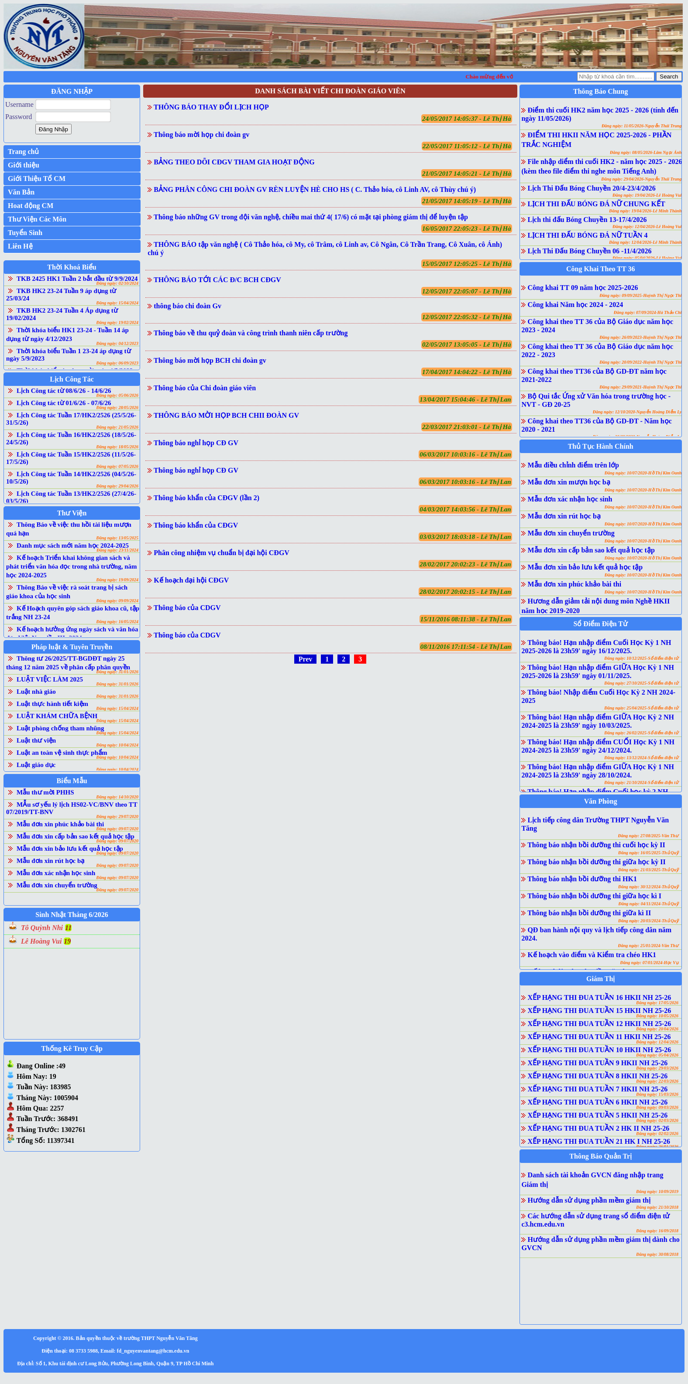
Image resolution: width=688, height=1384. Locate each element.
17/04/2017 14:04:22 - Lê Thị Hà (466, 371)
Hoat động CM (30, 205)
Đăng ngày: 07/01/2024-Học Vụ (649, 962)
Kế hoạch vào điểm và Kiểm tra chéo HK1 (591, 954)
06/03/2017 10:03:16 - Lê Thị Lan (465, 454)
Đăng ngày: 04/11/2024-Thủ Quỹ (648, 903)
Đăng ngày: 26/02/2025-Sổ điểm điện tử (641, 732)
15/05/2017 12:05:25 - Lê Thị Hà (466, 263)
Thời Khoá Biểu (71, 267)
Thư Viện (72, 513)
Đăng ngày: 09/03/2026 (657, 1107)
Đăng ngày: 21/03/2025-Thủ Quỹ (648, 869)
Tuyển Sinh (25, 232)
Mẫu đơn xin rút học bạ (50, 860)
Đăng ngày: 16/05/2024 (117, 621)
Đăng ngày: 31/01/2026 (117, 671)
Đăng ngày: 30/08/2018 (657, 1254)
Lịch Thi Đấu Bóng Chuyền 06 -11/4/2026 (589, 251)
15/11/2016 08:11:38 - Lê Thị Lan (465, 619)
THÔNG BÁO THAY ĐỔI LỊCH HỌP (211, 107)
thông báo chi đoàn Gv (187, 306)
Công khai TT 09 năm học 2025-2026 (582, 287)
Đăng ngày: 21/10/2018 (657, 1207)
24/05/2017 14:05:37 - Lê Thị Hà (466, 118)
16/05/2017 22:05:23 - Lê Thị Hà (466, 228)
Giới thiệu (23, 165)
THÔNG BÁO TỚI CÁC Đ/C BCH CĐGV (217, 279)
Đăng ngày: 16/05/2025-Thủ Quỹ (648, 852)
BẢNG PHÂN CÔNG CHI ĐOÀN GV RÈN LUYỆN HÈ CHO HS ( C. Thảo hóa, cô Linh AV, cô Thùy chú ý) (315, 189)
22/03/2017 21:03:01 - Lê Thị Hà (466, 426)
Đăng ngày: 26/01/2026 (657, 1146)
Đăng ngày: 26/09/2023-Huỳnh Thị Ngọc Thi (640, 337)
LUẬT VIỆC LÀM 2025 (50, 679)
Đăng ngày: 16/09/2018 (657, 1230)
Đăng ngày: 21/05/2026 (117, 427)
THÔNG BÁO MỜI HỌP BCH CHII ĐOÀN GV (226, 415)
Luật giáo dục (36, 764)
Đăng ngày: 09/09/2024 (117, 600)
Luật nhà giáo (36, 691)
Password (18, 116)
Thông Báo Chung (600, 91)
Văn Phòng (600, 801)
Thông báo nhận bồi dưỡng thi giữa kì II (589, 913)
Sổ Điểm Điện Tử (600, 623)
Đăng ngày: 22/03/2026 (657, 1081)
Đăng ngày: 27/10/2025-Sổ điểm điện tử (641, 683)
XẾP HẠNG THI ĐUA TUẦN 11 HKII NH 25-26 (599, 1036)
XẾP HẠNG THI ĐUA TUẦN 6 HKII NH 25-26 (597, 1102)
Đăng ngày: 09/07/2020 (117, 828)
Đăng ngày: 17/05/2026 (657, 1002)
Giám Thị (600, 978)
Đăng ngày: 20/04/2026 (657, 1028)
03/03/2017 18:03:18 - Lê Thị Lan (465, 536)
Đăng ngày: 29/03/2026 (657, 1068)
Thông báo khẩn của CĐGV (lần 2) (206, 497)
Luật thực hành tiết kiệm (52, 703)
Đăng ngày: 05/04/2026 (657, 1055)
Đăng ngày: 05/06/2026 (117, 395)
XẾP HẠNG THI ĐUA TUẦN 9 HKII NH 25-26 (597, 1063)
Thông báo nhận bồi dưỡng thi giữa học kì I (594, 896)
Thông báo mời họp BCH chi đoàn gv (210, 360)
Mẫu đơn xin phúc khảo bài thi (60, 824)
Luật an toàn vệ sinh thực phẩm (62, 752)
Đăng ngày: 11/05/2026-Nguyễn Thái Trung (641, 125)
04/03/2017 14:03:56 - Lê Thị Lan (465, 509)
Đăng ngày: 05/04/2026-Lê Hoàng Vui (646, 258)
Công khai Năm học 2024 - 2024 (575, 304)
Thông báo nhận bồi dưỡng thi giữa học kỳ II (596, 862)
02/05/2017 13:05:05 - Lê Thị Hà (466, 344)
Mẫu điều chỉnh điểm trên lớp (573, 465)
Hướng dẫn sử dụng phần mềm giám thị (588, 1200)
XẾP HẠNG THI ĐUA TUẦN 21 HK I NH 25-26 (598, 1141)
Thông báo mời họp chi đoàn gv (201, 134)
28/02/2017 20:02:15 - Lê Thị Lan (465, 591)
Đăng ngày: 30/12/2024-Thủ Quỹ (648, 886)
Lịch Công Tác (72, 379)
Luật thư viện (36, 740)
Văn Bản (21, 192)
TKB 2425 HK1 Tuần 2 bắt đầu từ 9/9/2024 (77, 278)
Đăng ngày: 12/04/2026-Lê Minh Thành (645, 242)
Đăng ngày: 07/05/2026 (117, 466)
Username (19, 104)
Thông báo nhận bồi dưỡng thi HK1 (582, 879)
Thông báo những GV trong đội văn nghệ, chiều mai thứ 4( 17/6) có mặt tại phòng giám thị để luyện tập (311, 217)
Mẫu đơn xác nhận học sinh (56, 872)
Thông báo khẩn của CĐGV (196, 525)
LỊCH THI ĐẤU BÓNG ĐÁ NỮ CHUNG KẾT (596, 204)
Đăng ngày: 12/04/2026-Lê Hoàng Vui (646, 226)
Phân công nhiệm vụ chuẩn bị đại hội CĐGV (221, 552)
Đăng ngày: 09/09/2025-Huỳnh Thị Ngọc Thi (640, 295)
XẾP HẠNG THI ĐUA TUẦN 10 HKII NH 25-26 (599, 1049)
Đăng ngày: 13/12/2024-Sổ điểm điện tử (641, 757)
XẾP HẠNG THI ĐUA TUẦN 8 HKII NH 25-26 (597, 1076)
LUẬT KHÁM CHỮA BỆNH (57, 715)
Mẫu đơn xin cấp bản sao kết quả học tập (75, 836)
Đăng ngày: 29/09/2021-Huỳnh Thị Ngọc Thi (640, 387)
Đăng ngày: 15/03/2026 (657, 1094)
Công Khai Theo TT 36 (600, 269)
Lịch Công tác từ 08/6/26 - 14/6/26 (64, 390)
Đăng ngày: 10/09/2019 (657, 1191)
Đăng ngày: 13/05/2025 (117, 537)
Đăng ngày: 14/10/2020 (117, 796)
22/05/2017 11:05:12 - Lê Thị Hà (467, 146)
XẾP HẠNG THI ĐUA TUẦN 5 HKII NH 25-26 (597, 1115)
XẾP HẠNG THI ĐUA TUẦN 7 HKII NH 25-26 (597, 1089)
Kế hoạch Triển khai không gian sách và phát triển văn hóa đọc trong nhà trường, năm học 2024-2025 (71, 566)
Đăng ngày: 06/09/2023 (117, 363)
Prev (306, 659)
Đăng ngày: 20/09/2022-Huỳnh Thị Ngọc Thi (640, 362)
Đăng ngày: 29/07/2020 (117, 816)
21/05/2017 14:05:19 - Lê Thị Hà (466, 201)
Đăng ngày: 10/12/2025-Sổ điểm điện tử (641, 658)
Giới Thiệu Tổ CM (36, 178)
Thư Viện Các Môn (37, 219)
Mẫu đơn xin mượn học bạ (568, 482)
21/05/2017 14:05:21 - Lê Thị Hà (466, 173)
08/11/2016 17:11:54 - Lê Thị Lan (465, 646)
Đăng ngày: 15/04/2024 (117, 302)
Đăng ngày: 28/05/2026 (117, 407)
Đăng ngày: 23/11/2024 (117, 550)
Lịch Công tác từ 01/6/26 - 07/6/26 (64, 402)
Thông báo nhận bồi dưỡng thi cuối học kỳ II (596, 845)
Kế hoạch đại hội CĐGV (191, 580)
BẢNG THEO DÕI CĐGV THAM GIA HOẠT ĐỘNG (234, 162)
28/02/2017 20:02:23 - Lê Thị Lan (465, 564)
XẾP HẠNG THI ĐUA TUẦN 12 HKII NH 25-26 (599, 1023)
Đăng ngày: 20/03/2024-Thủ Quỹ (648, 920)
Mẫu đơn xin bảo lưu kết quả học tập (70, 848)
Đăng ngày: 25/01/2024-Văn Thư (648, 945)
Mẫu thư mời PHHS (45, 792)
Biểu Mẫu (72, 780)
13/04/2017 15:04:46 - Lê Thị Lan (465, 399)
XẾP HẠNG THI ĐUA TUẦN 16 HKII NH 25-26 (599, 997)
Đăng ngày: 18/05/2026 (117, 446)
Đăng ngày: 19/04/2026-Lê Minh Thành (645, 210)
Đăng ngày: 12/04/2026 (657, 1042)
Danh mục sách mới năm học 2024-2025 (73, 545)
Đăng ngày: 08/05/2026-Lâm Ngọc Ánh (645, 152)
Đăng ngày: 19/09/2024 (117, 579)
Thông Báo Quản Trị (600, 1156)
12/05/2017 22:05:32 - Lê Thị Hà (466, 317)
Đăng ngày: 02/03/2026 (657, 1120)
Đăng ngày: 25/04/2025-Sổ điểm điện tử (641, 708)
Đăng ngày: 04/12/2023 (117, 343)
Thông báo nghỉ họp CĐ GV (196, 443)
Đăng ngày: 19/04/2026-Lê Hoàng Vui (646, 195)
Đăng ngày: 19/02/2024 (117, 322)
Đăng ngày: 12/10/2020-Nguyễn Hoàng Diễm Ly (637, 411)
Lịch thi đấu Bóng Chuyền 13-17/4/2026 (587, 219)
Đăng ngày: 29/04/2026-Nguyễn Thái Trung (641, 179)
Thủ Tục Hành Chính (600, 446)
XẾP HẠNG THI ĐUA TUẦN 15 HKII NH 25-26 (599, 1010)
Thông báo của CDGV (187, 607)
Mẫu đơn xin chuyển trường (57, 885)
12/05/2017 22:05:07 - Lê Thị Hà (466, 291)
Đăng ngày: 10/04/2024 (117, 745)
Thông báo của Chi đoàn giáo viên (205, 388)
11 (68, 927)
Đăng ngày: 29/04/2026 (117, 486)
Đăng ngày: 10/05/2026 (657, 1015)
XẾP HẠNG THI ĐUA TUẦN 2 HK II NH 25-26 (598, 1128)
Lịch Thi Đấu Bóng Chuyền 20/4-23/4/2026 (591, 188)
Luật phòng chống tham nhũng (60, 728)
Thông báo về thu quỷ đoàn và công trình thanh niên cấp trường (250, 333)
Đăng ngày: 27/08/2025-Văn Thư (648, 835)
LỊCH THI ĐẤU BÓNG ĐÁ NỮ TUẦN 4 (587, 235)
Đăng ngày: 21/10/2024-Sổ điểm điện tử (641, 782)
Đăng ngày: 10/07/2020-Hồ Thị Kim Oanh (643, 472)
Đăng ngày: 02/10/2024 (117, 283)
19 (67, 941)
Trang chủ (23, 151)
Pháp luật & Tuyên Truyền (71, 647)
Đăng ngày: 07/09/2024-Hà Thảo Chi (647, 312)
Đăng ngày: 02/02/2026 (657, 1133)
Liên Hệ (20, 246)
